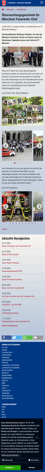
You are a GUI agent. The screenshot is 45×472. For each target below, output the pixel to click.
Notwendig (7, 460)
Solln (4, 388)
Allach (4, 347)
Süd (3, 412)
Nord (4, 407)
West (4, 415)
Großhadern (7, 360)
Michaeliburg (7, 370)
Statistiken (34, 460)
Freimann (5, 358)
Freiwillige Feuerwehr (11, 345)
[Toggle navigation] (41, 2)
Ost (3, 409)
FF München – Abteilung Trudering (16, 3)
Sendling (5, 386)
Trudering (6, 393)
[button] (7, 337)
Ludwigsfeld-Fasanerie (11, 368)
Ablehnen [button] (32, 468)
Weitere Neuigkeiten (10, 326)
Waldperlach (7, 396)
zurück (4, 229)
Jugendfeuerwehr (9, 404)
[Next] (39, 145)
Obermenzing (7, 378)
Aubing (4, 350)
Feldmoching (7, 352)
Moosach (5, 373)
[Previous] (5, 145)
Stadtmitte (6, 391)
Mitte (4, 417)
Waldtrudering (8, 398)
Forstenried (6, 355)
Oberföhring (7, 375)
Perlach (5, 380)
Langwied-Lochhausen (10, 365)
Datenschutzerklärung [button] (9, 455)
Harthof (5, 363)
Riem (3, 383)
